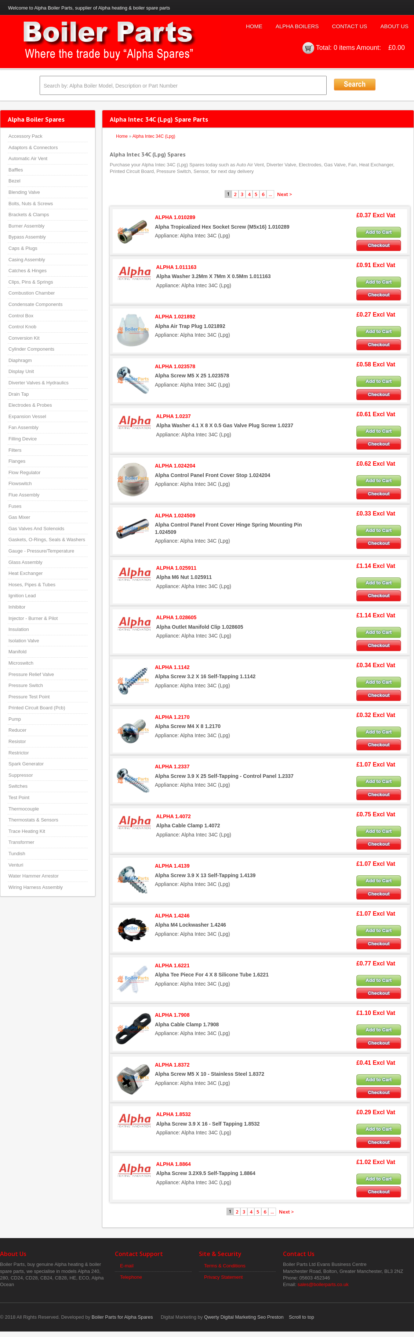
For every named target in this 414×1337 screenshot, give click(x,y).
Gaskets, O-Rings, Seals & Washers (46, 539)
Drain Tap (18, 394)
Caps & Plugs (22, 248)
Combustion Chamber (31, 293)
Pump (14, 719)
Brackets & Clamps (28, 214)
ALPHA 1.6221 (172, 965)
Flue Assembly (24, 495)
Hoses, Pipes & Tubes (31, 584)
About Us (394, 26)
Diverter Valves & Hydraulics (38, 382)
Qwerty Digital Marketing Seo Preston (244, 1317)
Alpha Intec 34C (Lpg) (153, 136)
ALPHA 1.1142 (172, 667)
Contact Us (349, 26)
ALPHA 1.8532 (173, 1114)
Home (254, 26)
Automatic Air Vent (27, 158)
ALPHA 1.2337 (172, 766)
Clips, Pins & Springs (30, 282)
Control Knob (22, 326)
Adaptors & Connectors (33, 147)
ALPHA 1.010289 (175, 217)
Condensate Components (35, 304)
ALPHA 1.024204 (175, 466)
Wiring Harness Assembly (35, 887)
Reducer (17, 730)
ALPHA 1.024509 (175, 515)
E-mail (127, 1265)
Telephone (131, 1277)
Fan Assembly (23, 427)
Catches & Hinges (27, 270)
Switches (18, 786)
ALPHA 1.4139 (172, 866)
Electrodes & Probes (30, 405)
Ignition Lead (22, 595)
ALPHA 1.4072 (173, 816)
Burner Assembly (26, 226)
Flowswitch (20, 483)
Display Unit (21, 371)
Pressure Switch (25, 685)
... (270, 194)
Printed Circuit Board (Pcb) (36, 707)
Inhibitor (16, 607)
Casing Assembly (26, 259)
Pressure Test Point (29, 696)
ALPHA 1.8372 (172, 1065)
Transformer (21, 842)
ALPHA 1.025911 (176, 568)
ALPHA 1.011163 (176, 267)
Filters (14, 450)
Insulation (18, 629)
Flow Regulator (24, 472)
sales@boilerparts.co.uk (323, 1284)
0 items (344, 47)
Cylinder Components (31, 349)
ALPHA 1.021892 (175, 317)
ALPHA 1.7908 (172, 1015)
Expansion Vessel (27, 416)
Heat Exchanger (25, 573)
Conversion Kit (24, 338)
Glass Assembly (25, 562)
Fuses (14, 506)
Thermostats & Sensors (33, 820)
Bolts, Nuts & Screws (30, 203)
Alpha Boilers (297, 26)
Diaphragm (20, 360)
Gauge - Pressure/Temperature (41, 551)
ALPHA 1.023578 (175, 366)
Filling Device (22, 439)
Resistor (17, 741)
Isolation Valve (23, 640)
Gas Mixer (19, 517)
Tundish (16, 853)
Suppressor (20, 775)
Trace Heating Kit (26, 831)
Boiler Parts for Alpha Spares (122, 1317)
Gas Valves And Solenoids (36, 528)
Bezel (14, 181)
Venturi (15, 865)
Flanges (16, 461)
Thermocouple (23, 809)
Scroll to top (301, 1317)
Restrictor (18, 753)
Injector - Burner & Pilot (33, 618)
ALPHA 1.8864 (173, 1164)
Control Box (20, 315)
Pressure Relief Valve (31, 674)
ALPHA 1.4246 (172, 916)
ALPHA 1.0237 (173, 416)
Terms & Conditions (225, 1265)
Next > (284, 194)
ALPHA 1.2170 (172, 717)
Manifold (17, 651)
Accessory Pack (25, 136)
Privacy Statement (223, 1277)
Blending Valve (24, 192)
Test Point (18, 797)
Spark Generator (26, 764)
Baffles (15, 170)
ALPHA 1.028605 (176, 617)
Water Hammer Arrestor (33, 876)
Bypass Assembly (27, 237)
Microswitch (20, 663)
